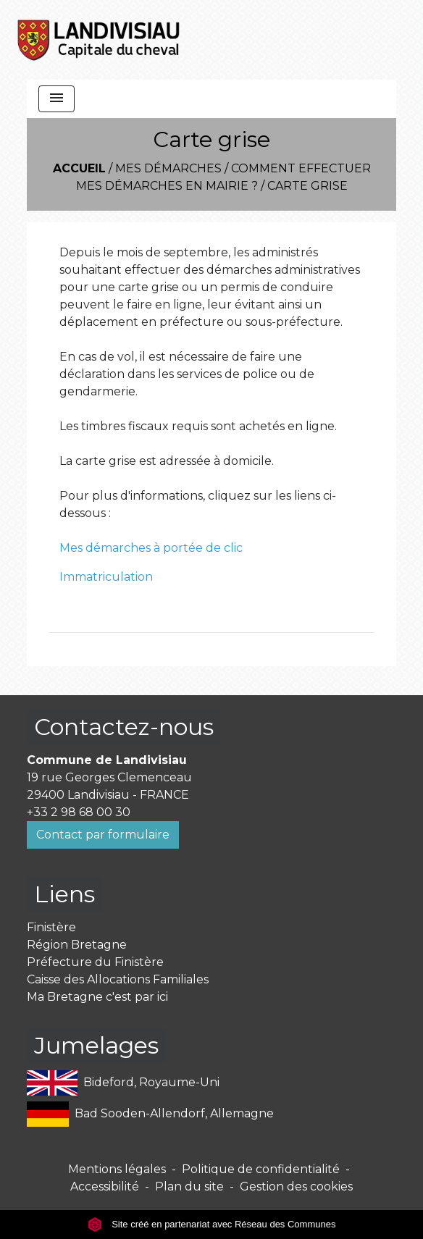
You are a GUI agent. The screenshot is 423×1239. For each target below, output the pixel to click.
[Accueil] (99, 39)
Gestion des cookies (296, 1186)
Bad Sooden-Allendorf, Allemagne (150, 1114)
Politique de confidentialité (261, 1169)
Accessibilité (104, 1186)
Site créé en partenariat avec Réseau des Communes (212, 1224)
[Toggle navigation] (56, 98)
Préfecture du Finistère (95, 962)
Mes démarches (168, 168)
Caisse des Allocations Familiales (118, 979)
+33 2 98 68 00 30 (78, 812)
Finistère (51, 927)
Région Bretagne (77, 945)
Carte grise (307, 186)
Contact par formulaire (102, 834)
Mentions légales (117, 1169)
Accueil (79, 168)
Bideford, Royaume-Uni (123, 1083)
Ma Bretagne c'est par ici (97, 997)
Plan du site (189, 1186)
